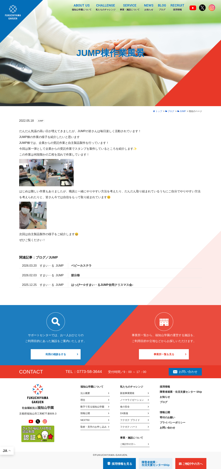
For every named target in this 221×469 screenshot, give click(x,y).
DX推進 (124, 413)
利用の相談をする (56, 354)
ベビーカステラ (81, 265)
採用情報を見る (122, 463)
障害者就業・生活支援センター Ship (181, 391)
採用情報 (177, 7)
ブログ (162, 7)
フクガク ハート (128, 426)
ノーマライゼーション (132, 400)
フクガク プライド (130, 420)
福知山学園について (81, 7)
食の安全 (125, 406)
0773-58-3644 (89, 371)
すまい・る (47, 265)
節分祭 (75, 275)
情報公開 (85, 413)
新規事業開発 (127, 393)
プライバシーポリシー (172, 422)
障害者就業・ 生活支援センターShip (156, 463)
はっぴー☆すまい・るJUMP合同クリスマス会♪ (102, 284)
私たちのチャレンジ (106, 7)
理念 (82, 400)
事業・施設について (130, 7)
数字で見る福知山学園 (92, 406)
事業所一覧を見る (164, 354)
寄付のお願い (167, 417)
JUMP (40, 121)
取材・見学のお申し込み (93, 426)
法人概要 (85, 393)
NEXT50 (84, 420)
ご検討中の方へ (127, 444)
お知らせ (149, 7)
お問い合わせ (185, 371)
